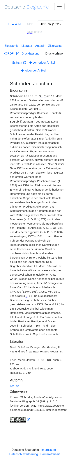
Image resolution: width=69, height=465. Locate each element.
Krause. (15, 386)
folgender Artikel (33, 70)
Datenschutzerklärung (23, 454)
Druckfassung (27, 53)
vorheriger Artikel (42, 62)
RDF (8, 53)
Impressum (48, 449)
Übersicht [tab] (14, 24)
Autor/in (40, 45)
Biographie (11, 45)
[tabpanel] (34, 232)
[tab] (50, 24)
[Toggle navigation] (59, 6)
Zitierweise (55, 45)
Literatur (27, 45)
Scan (17, 62)
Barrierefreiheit (50, 454)
